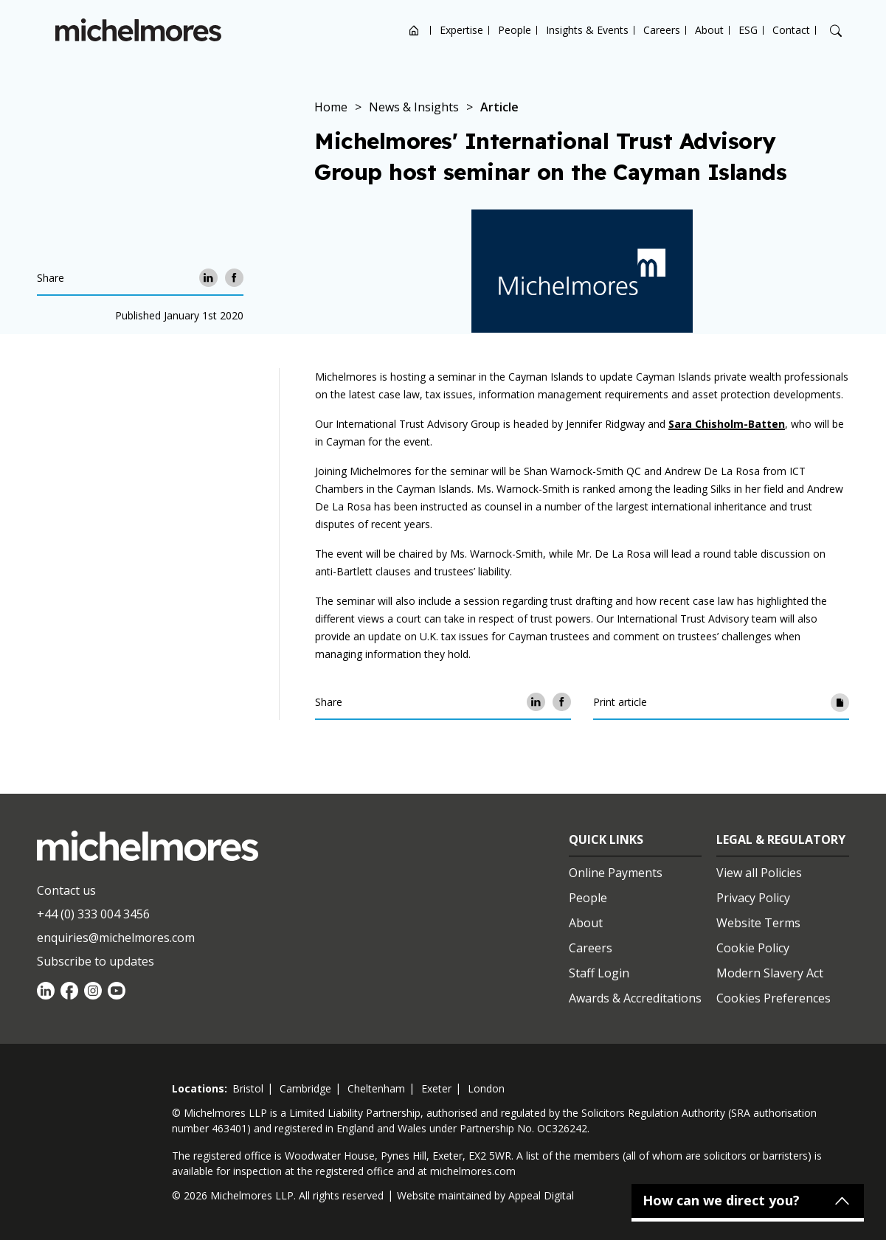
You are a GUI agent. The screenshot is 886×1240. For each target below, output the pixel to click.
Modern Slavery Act (769, 973)
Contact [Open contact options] (791, 30)
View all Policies (759, 873)
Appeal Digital (541, 1195)
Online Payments (615, 873)
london (486, 1088)
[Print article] (840, 702)
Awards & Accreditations (635, 998)
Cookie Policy (752, 948)
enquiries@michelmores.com (116, 937)
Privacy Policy (753, 898)
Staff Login (599, 973)
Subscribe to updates (95, 961)
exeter (436, 1088)
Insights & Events (587, 30)
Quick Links (606, 839)
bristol (247, 1088)
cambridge (305, 1088)
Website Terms (758, 923)
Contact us (66, 890)
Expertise (461, 30)
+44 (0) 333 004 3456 (93, 914)
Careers (661, 30)
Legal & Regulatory (780, 839)
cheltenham (376, 1088)
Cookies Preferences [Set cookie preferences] (773, 998)
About (709, 30)
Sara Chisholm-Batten (726, 424)
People (514, 30)
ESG (748, 30)
